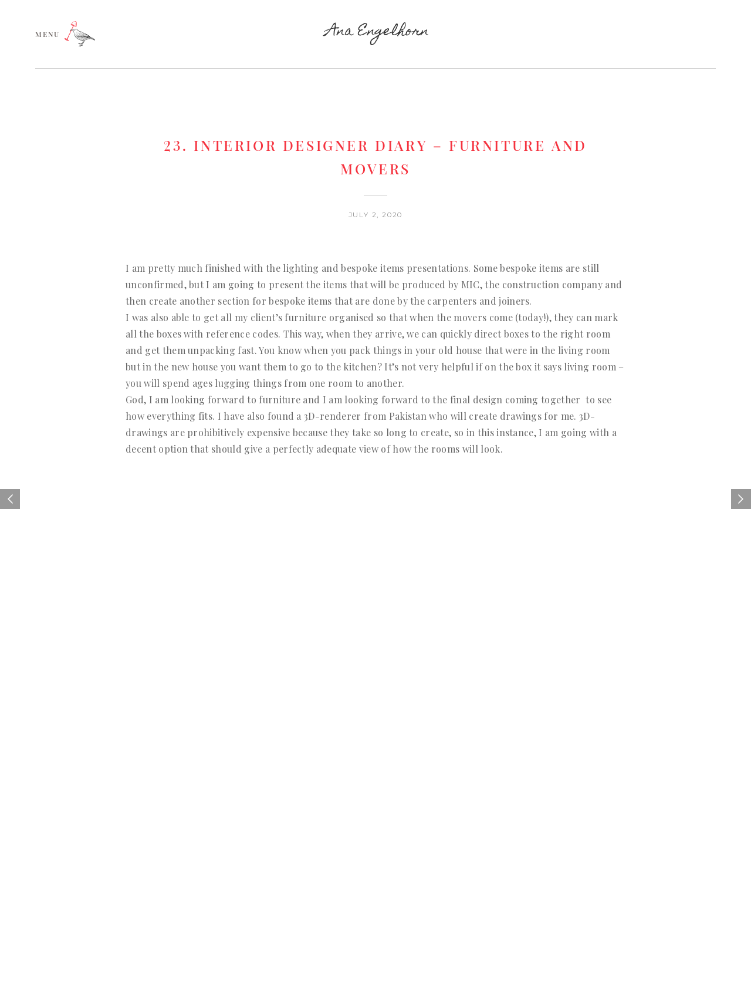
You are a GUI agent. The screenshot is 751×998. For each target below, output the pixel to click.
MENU (47, 33)
